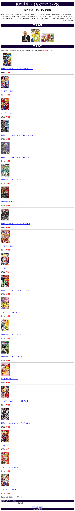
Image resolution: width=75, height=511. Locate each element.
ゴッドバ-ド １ (6, 268)
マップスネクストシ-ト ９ (10, 91)
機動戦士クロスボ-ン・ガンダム (12, 179)
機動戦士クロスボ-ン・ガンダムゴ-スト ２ (15, 423)
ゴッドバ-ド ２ (6, 445)
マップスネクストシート (9, 113)
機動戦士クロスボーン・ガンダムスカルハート (17, 290)
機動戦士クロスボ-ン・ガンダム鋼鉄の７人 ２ (17, 157)
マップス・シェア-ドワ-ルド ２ (12, 312)
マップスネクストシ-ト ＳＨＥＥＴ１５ (14, 401)
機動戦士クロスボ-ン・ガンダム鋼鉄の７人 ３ (17, 135)
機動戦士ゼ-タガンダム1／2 (10, 202)
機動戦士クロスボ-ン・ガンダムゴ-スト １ (15, 224)
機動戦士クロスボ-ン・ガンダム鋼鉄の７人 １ (17, 69)
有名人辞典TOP (37, 507)
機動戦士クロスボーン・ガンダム (12, 357)
